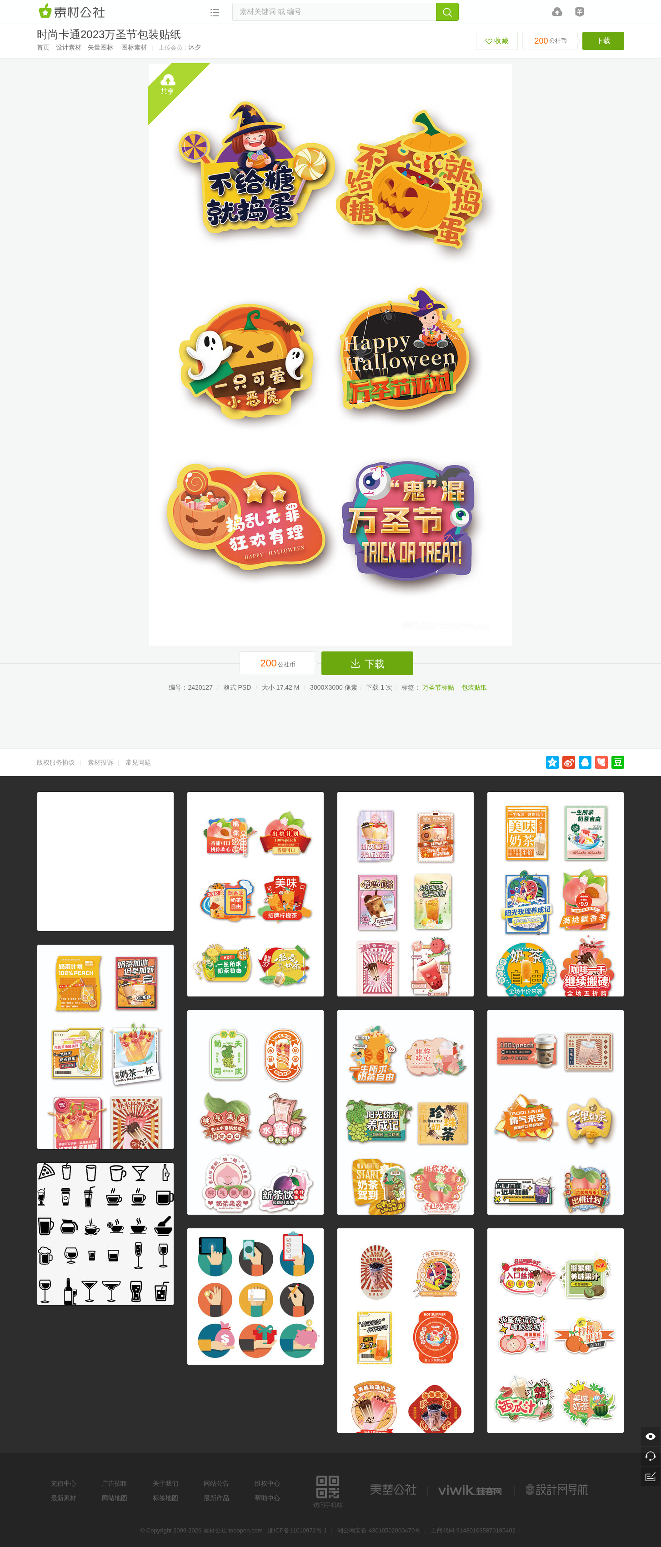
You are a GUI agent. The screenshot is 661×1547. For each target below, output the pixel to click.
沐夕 (194, 47)
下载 (603, 41)
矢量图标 (100, 47)
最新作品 (216, 1498)
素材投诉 (100, 762)
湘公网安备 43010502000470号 (379, 1530)
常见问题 (138, 762)
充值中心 (63, 1483)
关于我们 (165, 1483)
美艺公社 (393, 1490)
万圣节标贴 (438, 687)
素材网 (73, 11)
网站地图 (114, 1498)
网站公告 (216, 1483)
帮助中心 (267, 1498)
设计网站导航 (558, 1490)
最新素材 (63, 1498)
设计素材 (68, 47)
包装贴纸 (474, 687)
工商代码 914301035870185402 (473, 1530)
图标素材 (134, 47)
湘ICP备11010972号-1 (297, 1530)
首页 (43, 47)
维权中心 (267, 1483)
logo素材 (471, 1490)
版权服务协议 (56, 762)
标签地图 (165, 1498)
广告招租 (114, 1483)
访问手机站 (328, 1490)
